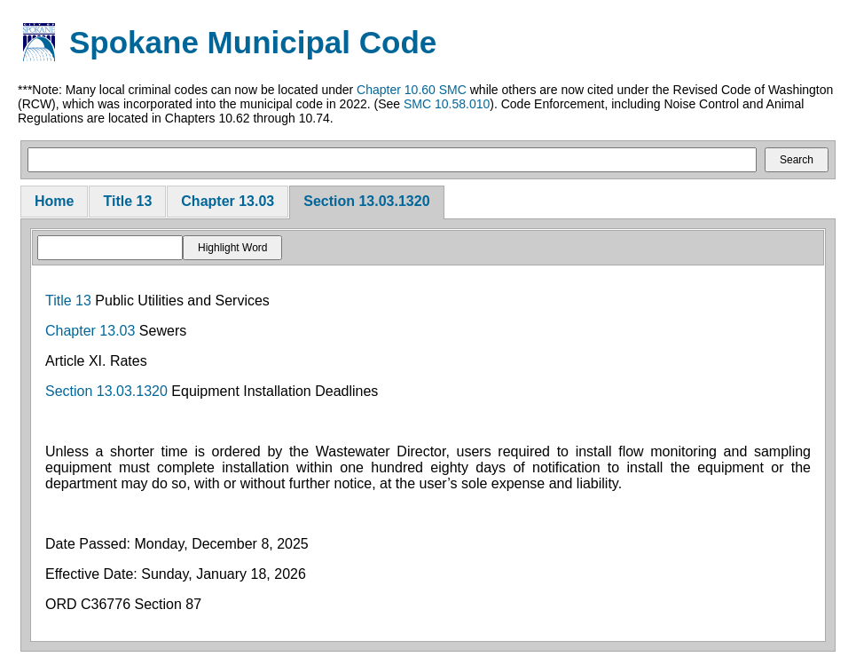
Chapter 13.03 (227, 201)
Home (54, 201)
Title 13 (127, 201)
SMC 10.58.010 (447, 104)
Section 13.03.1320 (366, 201)
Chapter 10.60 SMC (412, 90)
